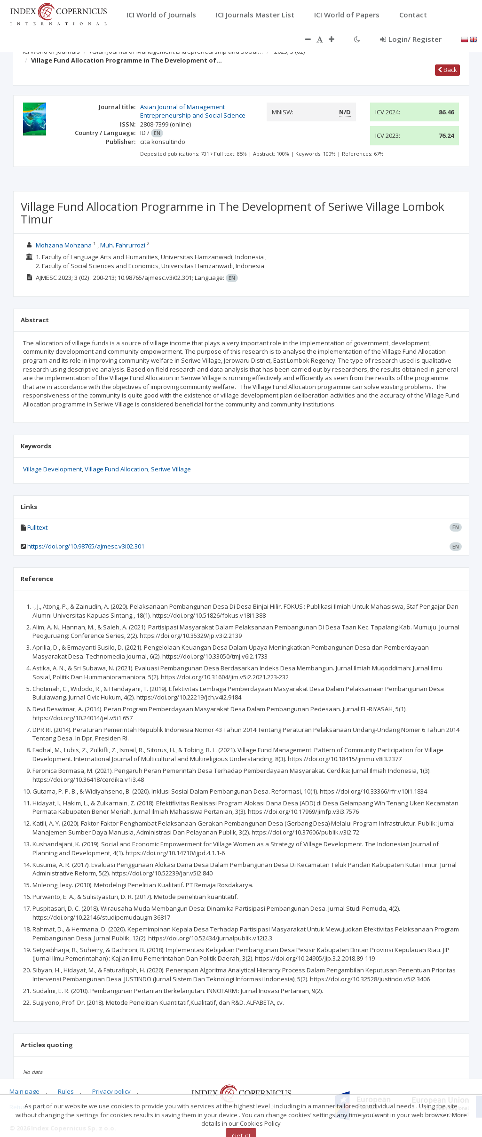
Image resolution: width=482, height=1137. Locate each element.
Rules (66, 1091)
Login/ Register (411, 39)
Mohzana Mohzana (64, 245)
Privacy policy (111, 1091)
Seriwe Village (171, 469)
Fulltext (37, 527)
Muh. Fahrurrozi (123, 245)
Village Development (52, 469)
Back (447, 69)
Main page (24, 1091)
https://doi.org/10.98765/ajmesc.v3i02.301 (85, 546)
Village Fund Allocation (116, 469)
